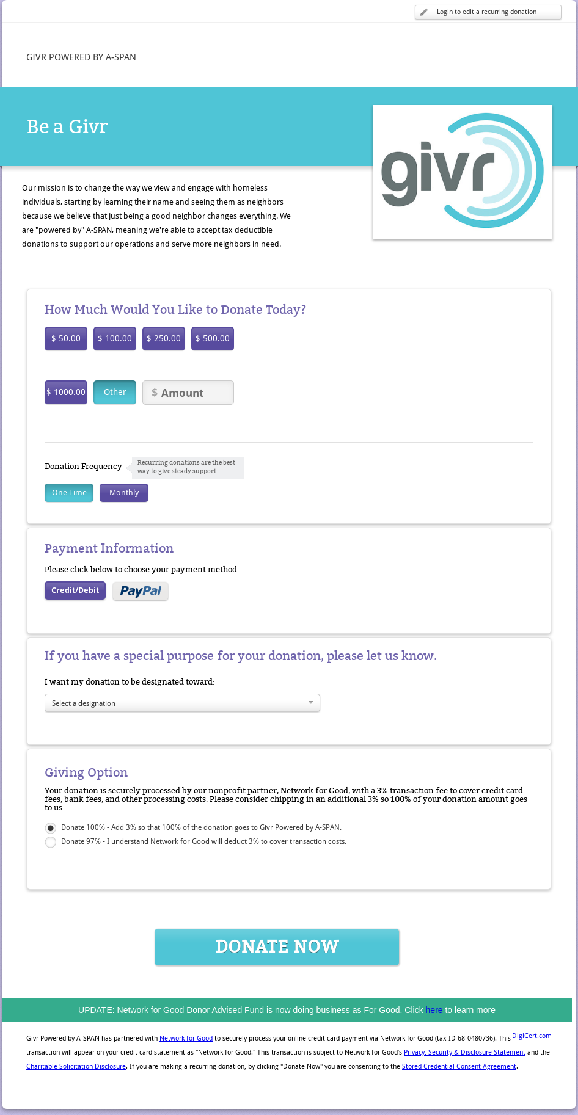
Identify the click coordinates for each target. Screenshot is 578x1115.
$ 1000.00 (66, 392)
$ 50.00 (66, 338)
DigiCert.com (532, 1036)
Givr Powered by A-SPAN (63, 1038)
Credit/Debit (75, 590)
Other (115, 392)
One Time (69, 492)
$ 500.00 (213, 338)
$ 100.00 (115, 338)
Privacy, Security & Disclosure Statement (464, 1052)
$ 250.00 (164, 338)
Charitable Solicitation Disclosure (76, 1066)
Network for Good (186, 1038)
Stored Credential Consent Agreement (459, 1066)
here (434, 1010)
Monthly (124, 492)
